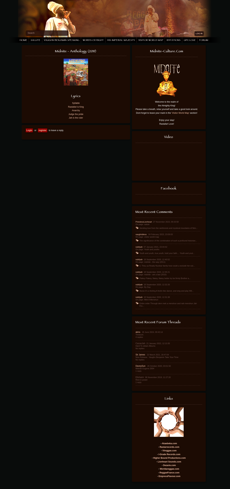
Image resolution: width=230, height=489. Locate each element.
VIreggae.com (169, 450)
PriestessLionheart (143, 222)
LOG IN (199, 33)
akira (138, 332)
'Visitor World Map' (180, 113)
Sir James (140, 354)
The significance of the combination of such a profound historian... (166, 240)
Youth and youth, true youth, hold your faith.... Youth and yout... (165, 253)
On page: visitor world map (147, 237)
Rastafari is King (76, 107)
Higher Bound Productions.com (169, 458)
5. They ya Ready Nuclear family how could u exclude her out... (165, 265)
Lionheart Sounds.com (169, 461)
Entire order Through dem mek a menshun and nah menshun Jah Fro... (166, 304)
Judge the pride (75, 114)
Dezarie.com (169, 465)
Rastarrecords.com (169, 447)
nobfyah (139, 247)
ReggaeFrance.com (170, 472)
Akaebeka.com (169, 443)
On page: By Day (143, 287)
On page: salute (142, 224)
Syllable (76, 103)
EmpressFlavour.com (169, 476)
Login (29, 130)
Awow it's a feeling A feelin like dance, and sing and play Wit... (164, 291)
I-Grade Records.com (169, 454)
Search (31, 33)
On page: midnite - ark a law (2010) (150, 274)
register (43, 130)
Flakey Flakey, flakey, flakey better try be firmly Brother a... (162, 278)
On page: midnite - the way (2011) (150, 262)
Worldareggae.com (169, 469)
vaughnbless (141, 234)
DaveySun (140, 366)
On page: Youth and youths (147, 249)
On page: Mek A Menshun (146, 300)
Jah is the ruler (76, 118)
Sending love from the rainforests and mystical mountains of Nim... (166, 228)
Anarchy (76, 110)
